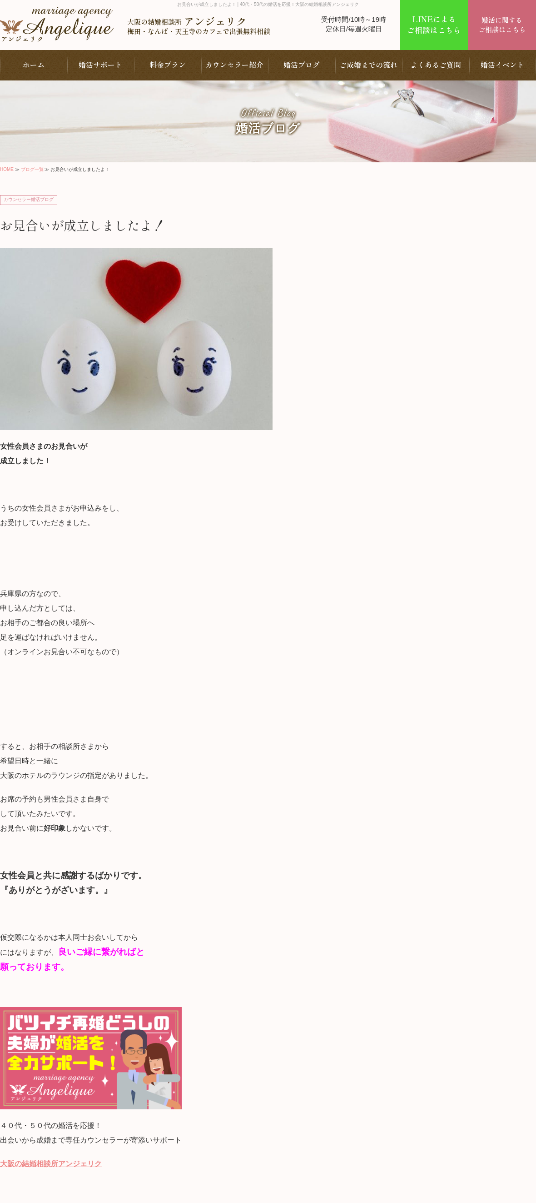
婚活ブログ (301, 64)
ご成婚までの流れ (368, 64)
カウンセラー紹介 (234, 64)
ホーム (34, 64)
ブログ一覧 (32, 169)
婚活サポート (100, 64)
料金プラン (167, 64)
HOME (7, 169)
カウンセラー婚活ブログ (29, 199)
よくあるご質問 (435, 64)
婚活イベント (502, 64)
